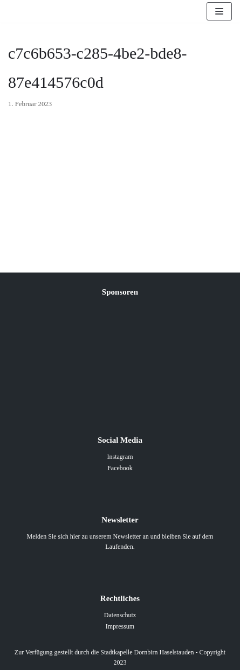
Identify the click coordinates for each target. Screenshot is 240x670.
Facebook (120, 468)
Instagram (120, 456)
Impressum (120, 626)
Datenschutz (120, 615)
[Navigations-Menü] (219, 11)
